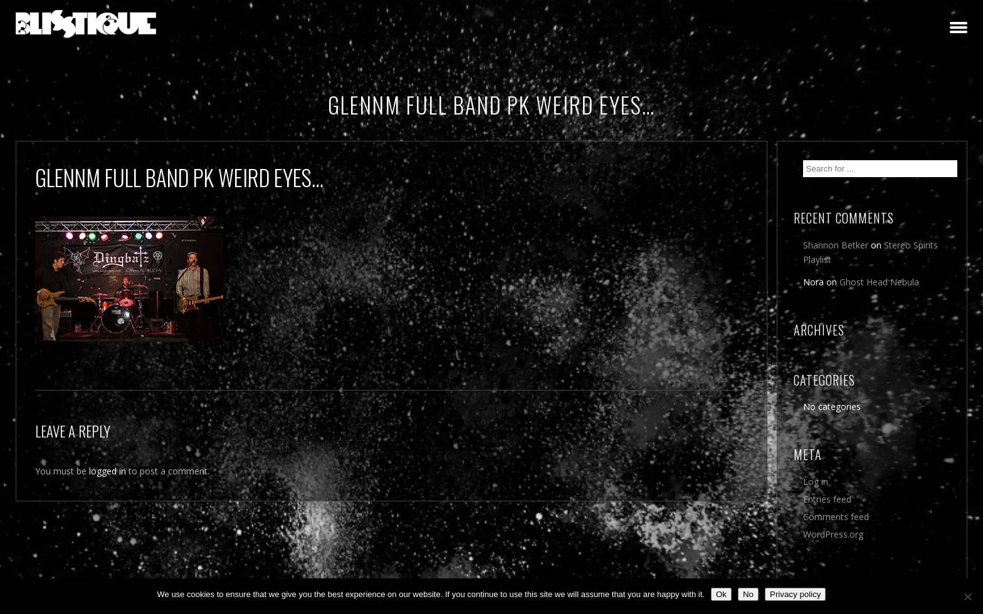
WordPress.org (833, 534)
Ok (721, 594)
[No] (967, 596)
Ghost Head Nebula (879, 282)
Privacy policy (795, 594)
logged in (107, 471)
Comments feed (836, 517)
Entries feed (827, 499)
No (748, 594)
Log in (815, 482)
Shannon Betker (835, 245)
